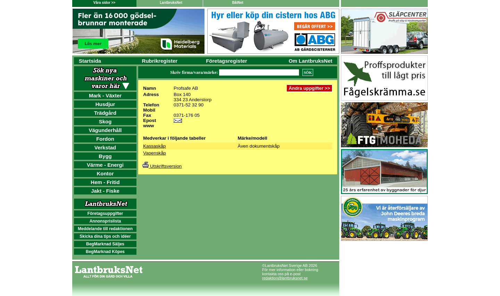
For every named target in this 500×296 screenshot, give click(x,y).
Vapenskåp (154, 153)
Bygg (105, 156)
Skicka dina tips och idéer (105, 236)
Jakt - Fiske (105, 191)
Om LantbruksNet (310, 61)
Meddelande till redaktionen (105, 228)
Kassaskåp (154, 146)
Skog (105, 121)
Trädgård (105, 113)
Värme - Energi (105, 165)
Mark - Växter (105, 95)
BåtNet (237, 3)
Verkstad (105, 147)
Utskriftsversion (162, 166)
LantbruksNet (171, 3)
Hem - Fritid (105, 182)
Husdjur (105, 104)
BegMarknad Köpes (105, 251)
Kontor (105, 173)
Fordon (105, 139)
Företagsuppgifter (105, 213)
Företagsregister (226, 61)
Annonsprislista (105, 221)
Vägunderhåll (105, 130)
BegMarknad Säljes (105, 244)
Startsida (90, 61)
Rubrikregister (160, 61)
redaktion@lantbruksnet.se (285, 278)
